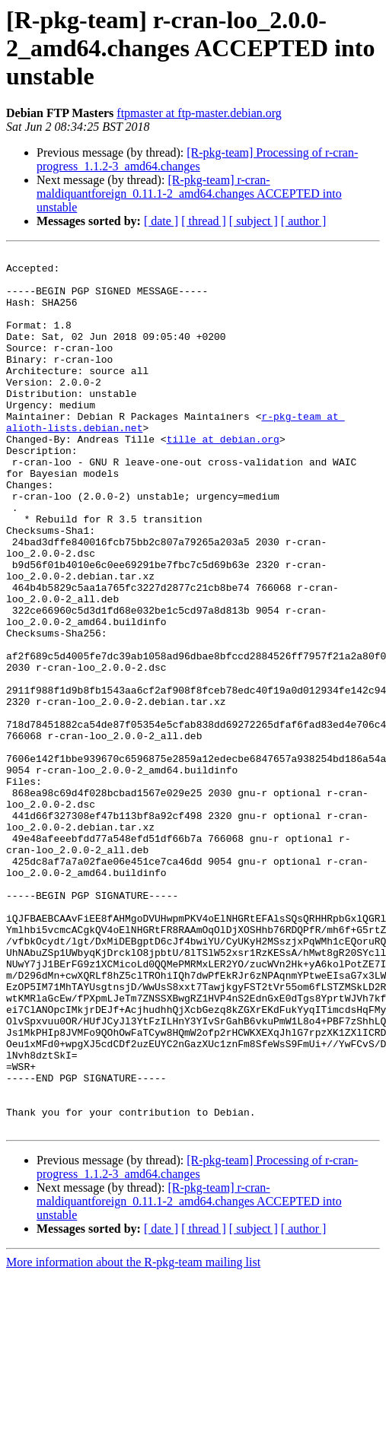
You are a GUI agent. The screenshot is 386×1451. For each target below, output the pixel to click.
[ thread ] (203, 220)
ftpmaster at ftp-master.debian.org (199, 112)
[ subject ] (253, 220)
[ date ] (161, 220)
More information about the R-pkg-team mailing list (133, 1437)
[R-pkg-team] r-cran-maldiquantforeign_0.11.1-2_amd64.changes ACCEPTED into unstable (189, 193)
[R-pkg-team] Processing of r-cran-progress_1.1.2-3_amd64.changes (197, 159)
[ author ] (304, 220)
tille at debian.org (223, 477)
